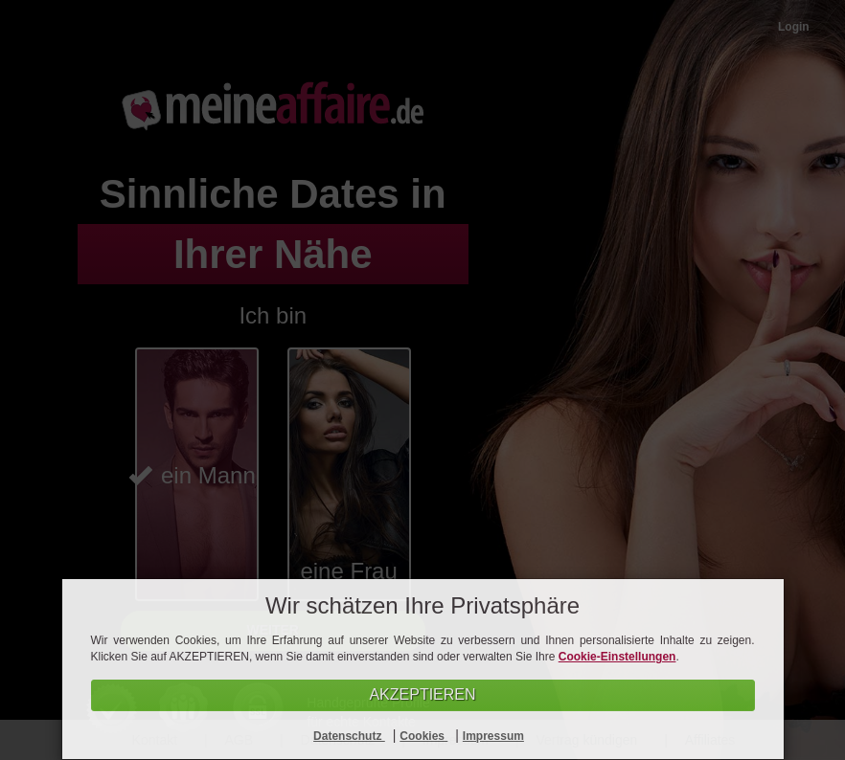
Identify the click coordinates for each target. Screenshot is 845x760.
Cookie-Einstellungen (617, 656)
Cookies (423, 736)
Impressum (493, 736)
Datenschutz (349, 736)
